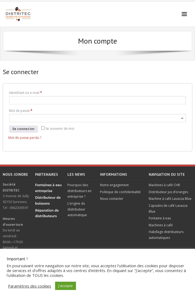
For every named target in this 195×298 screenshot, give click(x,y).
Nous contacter (111, 198)
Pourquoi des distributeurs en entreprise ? (79, 191)
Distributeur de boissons (48, 200)
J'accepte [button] (65, 285)
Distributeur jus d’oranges (168, 192)
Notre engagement (114, 185)
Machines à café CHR (164, 185)
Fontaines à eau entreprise (48, 188)
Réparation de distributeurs (47, 213)
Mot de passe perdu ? (24, 137)
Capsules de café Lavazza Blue (168, 208)
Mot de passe (20, 110)
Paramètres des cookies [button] (29, 286)
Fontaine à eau (160, 218)
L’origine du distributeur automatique (77, 209)
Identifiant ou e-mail (25, 92)
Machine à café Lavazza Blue (170, 198)
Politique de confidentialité (120, 192)
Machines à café (161, 225)
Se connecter (23, 129)
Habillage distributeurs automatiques (166, 235)
